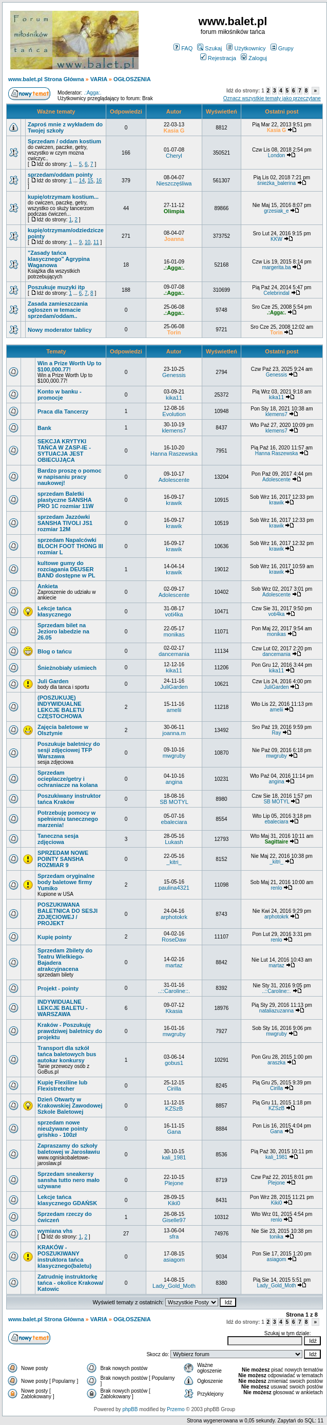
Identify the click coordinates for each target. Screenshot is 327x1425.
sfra (174, 1236)
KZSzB (174, 1108)
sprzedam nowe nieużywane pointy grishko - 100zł (62, 1128)
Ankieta (47, 586)
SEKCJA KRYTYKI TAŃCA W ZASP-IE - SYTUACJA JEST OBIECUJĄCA (64, 450)
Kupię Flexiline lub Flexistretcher (62, 1085)
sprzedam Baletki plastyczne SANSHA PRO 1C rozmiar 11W (65, 500)
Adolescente (174, 480)
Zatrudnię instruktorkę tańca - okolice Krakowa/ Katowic (70, 1282)
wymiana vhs (54, 1231)
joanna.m (173, 733)
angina (173, 782)
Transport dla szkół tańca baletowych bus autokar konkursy (66, 1054)
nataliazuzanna (276, 1011)
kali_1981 (174, 1157)
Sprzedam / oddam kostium (64, 141)
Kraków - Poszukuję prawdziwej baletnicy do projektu (69, 1031)
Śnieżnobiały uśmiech (67, 668)
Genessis (174, 375)
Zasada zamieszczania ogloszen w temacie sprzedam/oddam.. (58, 310)
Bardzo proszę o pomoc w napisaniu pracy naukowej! (69, 476)
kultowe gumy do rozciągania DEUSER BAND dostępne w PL (66, 569)
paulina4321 (174, 888)
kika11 (174, 398)
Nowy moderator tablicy (60, 330)
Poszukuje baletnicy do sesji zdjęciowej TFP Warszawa (68, 750)
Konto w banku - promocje (59, 394)
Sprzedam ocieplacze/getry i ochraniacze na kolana (67, 779)
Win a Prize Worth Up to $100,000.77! (69, 366)
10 (87, 242)
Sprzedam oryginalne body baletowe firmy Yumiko (65, 882)
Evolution (173, 414)
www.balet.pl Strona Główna (46, 79)
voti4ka (174, 614)
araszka (276, 1062)
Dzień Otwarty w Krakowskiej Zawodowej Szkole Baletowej (70, 1105)
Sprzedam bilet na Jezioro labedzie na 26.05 (63, 631)
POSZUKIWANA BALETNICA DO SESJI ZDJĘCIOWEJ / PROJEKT (67, 914)
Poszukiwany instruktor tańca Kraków (69, 799)
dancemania (174, 654)
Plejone (174, 1183)
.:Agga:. (92, 93)
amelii (174, 710)
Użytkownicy (245, 48)
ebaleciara (174, 822)
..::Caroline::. (174, 991)
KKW (276, 239)
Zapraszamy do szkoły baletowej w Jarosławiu (68, 1148)
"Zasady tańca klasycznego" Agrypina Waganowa (59, 259)
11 (96, 242)
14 (82, 180)
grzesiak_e (276, 211)
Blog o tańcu (54, 651)
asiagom (174, 1260)
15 (90, 180)
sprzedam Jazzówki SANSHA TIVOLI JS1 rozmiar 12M (64, 523)
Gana (174, 1132)
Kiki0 (174, 1203)
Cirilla (174, 1088)
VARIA (98, 79)
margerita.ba (276, 267)
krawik (174, 503)
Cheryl (174, 156)
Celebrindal (276, 293)
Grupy (282, 48)
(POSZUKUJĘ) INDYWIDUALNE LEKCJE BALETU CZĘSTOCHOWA (60, 707)
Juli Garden (53, 681)
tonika (276, 1237)
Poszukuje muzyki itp (56, 287)
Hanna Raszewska (174, 454)
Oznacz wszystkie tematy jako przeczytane (272, 98)
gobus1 (174, 1063)
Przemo (175, 1409)
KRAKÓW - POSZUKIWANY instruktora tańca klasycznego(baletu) (64, 1256)
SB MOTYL (174, 802)
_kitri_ (173, 862)
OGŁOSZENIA (132, 79)
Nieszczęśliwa (173, 183)
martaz (174, 965)
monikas (173, 634)
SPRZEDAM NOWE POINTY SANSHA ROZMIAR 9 (62, 859)
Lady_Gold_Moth (174, 1286)
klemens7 (276, 414)
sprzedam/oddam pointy (60, 175)
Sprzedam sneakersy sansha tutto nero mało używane (68, 1180)
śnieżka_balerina (276, 183)
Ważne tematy (55, 111)
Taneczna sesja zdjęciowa (58, 839)
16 (99, 180)
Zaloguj (254, 58)
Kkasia (173, 1011)
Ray (276, 733)
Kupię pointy (54, 937)
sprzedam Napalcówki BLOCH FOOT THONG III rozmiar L (70, 546)
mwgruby (174, 756)
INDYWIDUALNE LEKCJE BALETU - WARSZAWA (62, 1008)
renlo (276, 888)
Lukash (174, 842)
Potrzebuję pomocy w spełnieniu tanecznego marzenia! (67, 819)
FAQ (183, 48)
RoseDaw (174, 939)
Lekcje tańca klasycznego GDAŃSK (67, 1200)
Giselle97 (174, 1220)
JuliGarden (173, 687)
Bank (44, 428)
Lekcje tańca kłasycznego (54, 611)
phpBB (130, 1409)
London (276, 155)
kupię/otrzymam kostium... (63, 197)
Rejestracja (218, 58)
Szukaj (209, 48)
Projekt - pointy (58, 988)
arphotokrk (174, 917)
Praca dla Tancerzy (62, 411)
